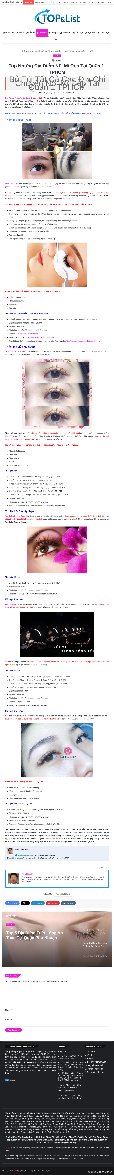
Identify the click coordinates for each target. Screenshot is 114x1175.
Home (7, 33)
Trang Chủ (27, 51)
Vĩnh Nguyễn (44, 93)
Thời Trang (83, 2)
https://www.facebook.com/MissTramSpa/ (41, 337)
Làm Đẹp (42, 33)
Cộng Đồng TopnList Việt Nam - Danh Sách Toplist (33, 1171)
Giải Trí (30, 33)
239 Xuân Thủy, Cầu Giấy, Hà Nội (70, 1057)
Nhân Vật (73, 2)
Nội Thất (90, 33)
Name (8, 1010)
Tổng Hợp (103, 33)
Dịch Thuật (100, 2)
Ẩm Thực (78, 33)
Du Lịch (53, 33)
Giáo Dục (65, 33)
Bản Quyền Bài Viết (94, 1065)
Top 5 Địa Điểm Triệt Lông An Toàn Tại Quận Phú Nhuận (33, 938)
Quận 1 (89, 113)
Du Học (108, 2)
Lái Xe (91, 2)
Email (8, 1020)
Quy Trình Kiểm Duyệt (95, 1062)
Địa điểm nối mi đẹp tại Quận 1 (18, 98)
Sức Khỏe (18, 33)
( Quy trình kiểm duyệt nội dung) (44, 855)
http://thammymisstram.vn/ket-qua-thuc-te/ (83, 341)
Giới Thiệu (90, 1051)
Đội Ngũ (89, 1058)
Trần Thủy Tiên (21, 849)
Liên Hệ (88, 1055)
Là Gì (66, 2)
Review (59, 2)
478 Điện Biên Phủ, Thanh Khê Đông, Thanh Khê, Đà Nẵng (70, 1066)
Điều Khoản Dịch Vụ (94, 1072)
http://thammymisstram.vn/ (27, 334)
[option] (57, 939)
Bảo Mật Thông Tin (94, 1069)
